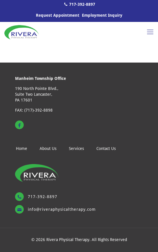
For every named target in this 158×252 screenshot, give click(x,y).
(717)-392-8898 (38, 110)
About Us (48, 148)
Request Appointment (57, 15)
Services (76, 148)
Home (21, 148)
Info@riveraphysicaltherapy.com (62, 209)
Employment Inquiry (102, 15)
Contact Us (106, 148)
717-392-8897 (82, 4)
